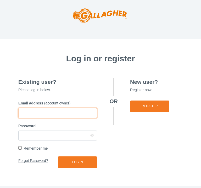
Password (27, 126)
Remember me (36, 148)
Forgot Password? (33, 160)
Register (150, 106)
